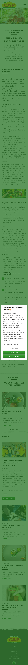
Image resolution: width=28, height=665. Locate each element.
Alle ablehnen (14, 352)
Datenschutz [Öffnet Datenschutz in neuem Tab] (14, 344)
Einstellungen (14, 348)
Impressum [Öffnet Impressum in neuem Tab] (6, 344)
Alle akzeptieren (14, 356)
